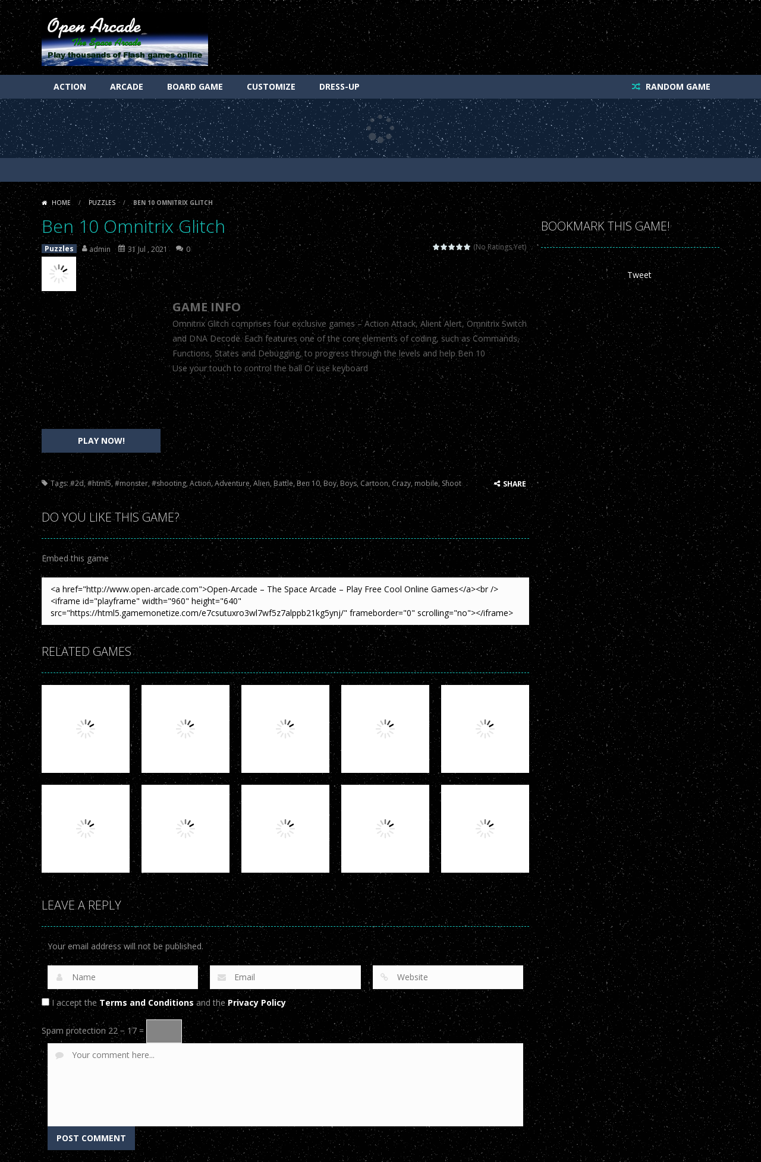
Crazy (401, 483)
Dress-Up (339, 86)
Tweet (639, 274)
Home (61, 202)
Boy (330, 483)
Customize (271, 86)
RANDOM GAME (676, 86)
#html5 (99, 483)
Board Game (195, 86)
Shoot (451, 483)
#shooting (169, 483)
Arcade (126, 86)
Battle (283, 483)
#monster (131, 483)
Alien (261, 483)
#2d (77, 483)
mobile (426, 483)
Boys (348, 483)
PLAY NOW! (101, 440)
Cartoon (374, 483)
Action (70, 86)
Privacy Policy (257, 1002)
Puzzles (102, 202)
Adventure (232, 483)
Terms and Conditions (146, 1002)
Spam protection (74, 1030)
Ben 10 (308, 483)
